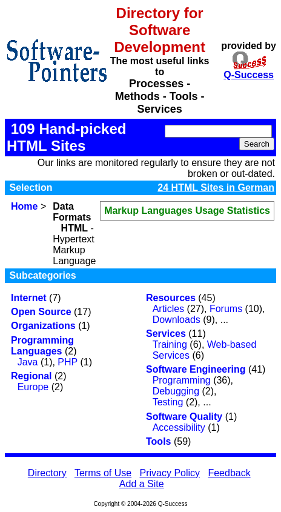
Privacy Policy (170, 473)
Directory (47, 473)
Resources (171, 298)
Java (28, 362)
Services (166, 333)
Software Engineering (195, 369)
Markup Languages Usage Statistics (187, 210)
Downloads (176, 319)
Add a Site (141, 484)
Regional (31, 376)
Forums (226, 309)
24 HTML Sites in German (215, 187)
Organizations (43, 326)
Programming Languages (42, 345)
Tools (158, 441)
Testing (168, 402)
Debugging (176, 391)
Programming (182, 380)
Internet (29, 298)
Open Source (41, 312)
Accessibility (179, 427)
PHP (68, 362)
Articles (168, 309)
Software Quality (184, 416)
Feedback (229, 473)
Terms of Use (102, 473)
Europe (33, 387)
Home (24, 206)
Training (170, 344)
